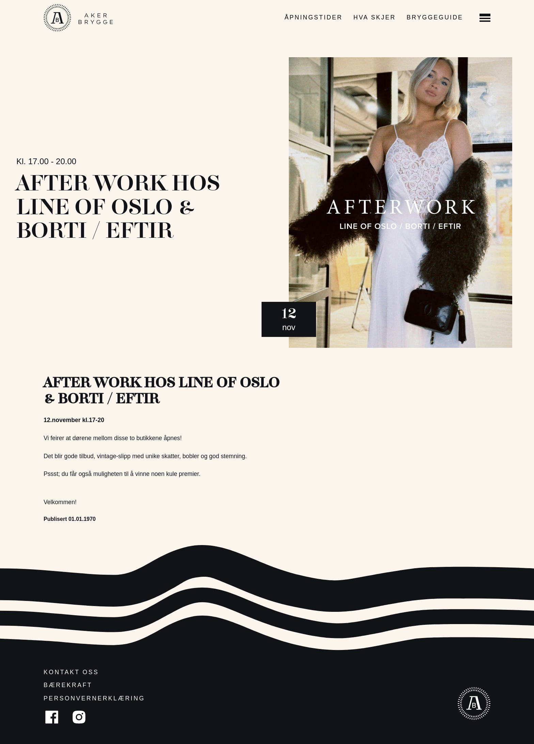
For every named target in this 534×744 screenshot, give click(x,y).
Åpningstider (313, 17)
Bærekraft (68, 685)
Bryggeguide (435, 17)
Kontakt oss (71, 672)
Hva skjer (375, 17)
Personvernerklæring (94, 698)
